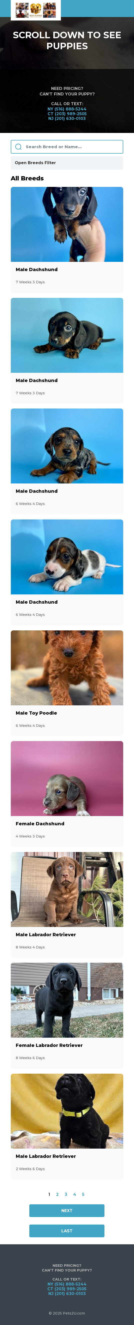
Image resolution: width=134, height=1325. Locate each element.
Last (67, 1231)
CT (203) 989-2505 (67, 113)
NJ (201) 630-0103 (67, 118)
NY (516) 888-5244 (67, 109)
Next (67, 1210)
